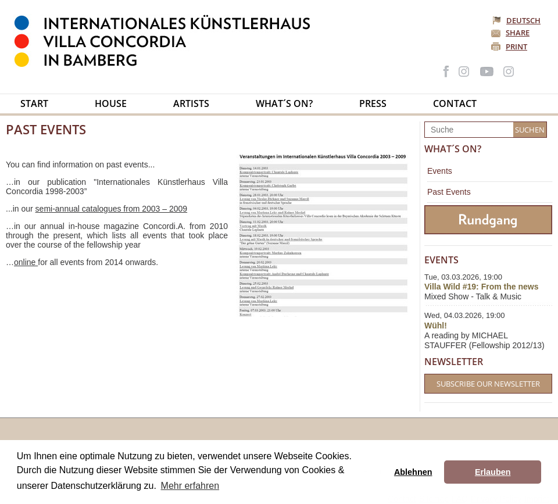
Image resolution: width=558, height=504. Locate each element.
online (26, 262)
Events (439, 171)
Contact (455, 103)
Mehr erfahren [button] (190, 486)
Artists (191, 103)
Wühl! (435, 325)
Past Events (449, 191)
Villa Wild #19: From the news (481, 286)
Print (516, 46)
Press (373, 103)
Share (518, 32)
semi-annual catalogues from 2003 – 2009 (111, 208)
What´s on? (284, 103)
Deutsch (517, 20)
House (111, 103)
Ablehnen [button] (413, 472)
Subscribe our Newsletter (488, 383)
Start (34, 103)
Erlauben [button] (493, 472)
